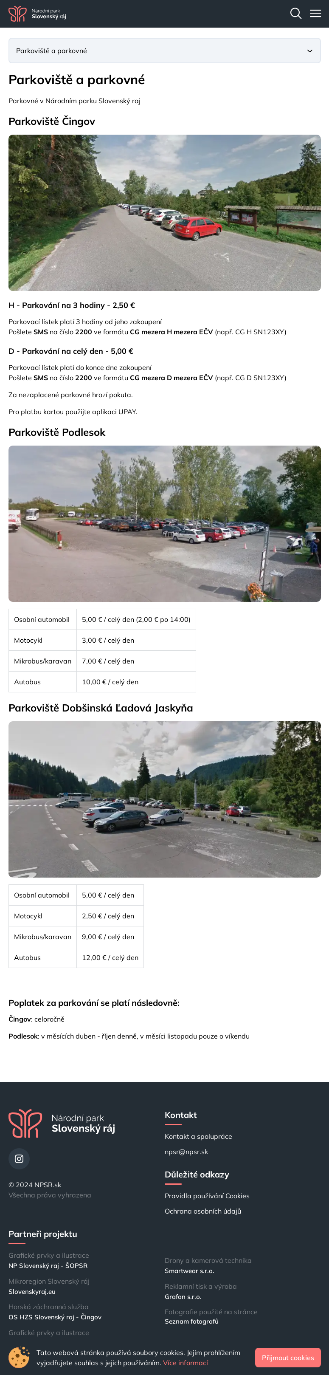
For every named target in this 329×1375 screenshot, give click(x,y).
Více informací (185, 1362)
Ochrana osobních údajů (203, 1211)
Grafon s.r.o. (183, 1297)
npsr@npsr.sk (186, 1151)
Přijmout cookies (288, 1357)
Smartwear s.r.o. (189, 1271)
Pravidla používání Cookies (207, 1195)
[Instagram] (19, 1158)
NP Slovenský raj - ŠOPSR (47, 1266)
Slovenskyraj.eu (32, 1291)
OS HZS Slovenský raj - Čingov (54, 1317)
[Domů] (37, 14)
